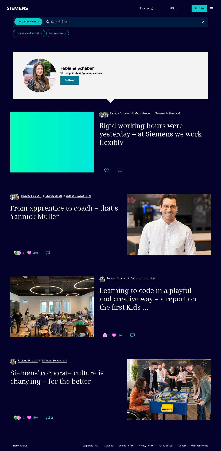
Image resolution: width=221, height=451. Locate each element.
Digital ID (108, 445)
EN (172, 8)
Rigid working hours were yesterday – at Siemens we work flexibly (150, 134)
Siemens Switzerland (167, 113)
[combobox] (125, 21)
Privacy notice (146, 445)
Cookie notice (126, 445)
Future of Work (57, 33)
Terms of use (165, 445)
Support (181, 445)
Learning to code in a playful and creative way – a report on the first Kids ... (147, 298)
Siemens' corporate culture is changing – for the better (57, 377)
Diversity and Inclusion (29, 33)
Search (48, 22)
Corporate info (90, 445)
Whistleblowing (199, 445)
